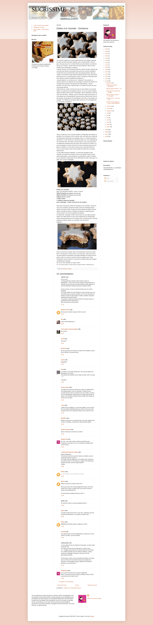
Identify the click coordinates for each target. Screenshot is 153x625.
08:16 (62, 516)
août (108, 113)
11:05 (62, 382)
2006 (106, 136)
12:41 (62, 537)
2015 (106, 69)
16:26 (62, 413)
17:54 (62, 526)
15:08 (62, 466)
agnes (62, 510)
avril (108, 120)
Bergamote (64, 439)
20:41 (62, 343)
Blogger (92, 616)
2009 (106, 129)
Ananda (63, 531)
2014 (106, 72)
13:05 (62, 424)
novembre (109, 106)
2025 (106, 49)
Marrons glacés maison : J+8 (113, 88)
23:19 (62, 447)
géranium (63, 348)
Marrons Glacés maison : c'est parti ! (112, 95)
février (108, 124)
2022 (106, 53)
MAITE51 (63, 418)
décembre (109, 83)
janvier (108, 126)
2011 (106, 78)
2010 (106, 81)
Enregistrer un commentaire (66, 581)
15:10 (62, 304)
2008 (106, 132)
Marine (63, 471)
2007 (106, 134)
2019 (106, 60)
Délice (62, 522)
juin (108, 115)
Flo (62, 319)
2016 (106, 67)
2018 (106, 62)
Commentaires (109, 181)
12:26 (62, 400)
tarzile (62, 360)
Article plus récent (61, 585)
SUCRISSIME (49, 9)
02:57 (62, 364)
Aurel (62, 338)
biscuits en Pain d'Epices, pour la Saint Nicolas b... (113, 102)
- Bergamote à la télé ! (39, 27)
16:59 (62, 324)
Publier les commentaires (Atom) (72, 588)
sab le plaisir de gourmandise (69, 329)
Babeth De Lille (65, 309)
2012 (106, 76)
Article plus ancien (92, 585)
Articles (107, 178)
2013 (106, 74)
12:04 (62, 476)
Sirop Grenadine (65, 429)
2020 (106, 58)
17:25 (62, 565)
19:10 (62, 333)
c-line (62, 405)
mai (108, 117)
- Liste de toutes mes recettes (40, 25)
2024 (106, 51)
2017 (106, 65)
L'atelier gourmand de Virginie (69, 452)
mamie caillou (65, 387)
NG (62, 369)
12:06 (62, 495)
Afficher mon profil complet (94, 598)
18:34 (62, 505)
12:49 (62, 434)
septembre (110, 111)
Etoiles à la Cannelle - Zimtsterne (112, 85)
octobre (109, 108)
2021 (106, 56)
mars (108, 122)
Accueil (77, 585)
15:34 (62, 314)
